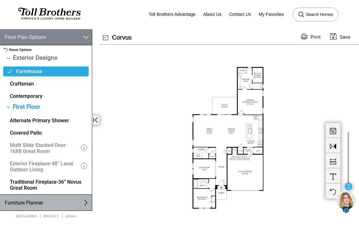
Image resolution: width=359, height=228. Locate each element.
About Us (212, 14)
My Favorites (271, 14)
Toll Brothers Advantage (172, 14)
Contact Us (240, 14)
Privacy (51, 216)
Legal (70, 216)
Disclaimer (26, 216)
